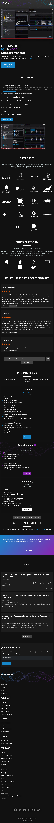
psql (2, 790)
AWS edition (4, 708)
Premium (3, 702)
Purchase (27, 437)
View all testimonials (12, 359)
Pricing (3, 688)
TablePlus (4, 799)
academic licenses (40, 529)
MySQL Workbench (7, 776)
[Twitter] (20, 810)
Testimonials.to (39, 359)
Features (3, 682)
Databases (4, 685)
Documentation (6, 723)
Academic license (6, 729)
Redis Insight (5, 793)
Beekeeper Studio (6, 758)
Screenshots (5, 693)
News (2, 690)
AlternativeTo (27, 362)
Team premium (5, 705)
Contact (3, 726)
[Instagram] (28, 810)
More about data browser (9, 91)
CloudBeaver (5, 761)
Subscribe (6, 664)
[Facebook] (15, 810)
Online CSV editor (6, 744)
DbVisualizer (5, 770)
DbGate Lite (4, 741)
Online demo (27, 550)
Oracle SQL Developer (8, 781)
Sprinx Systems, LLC (29, 818)
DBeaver (3, 767)
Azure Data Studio (6, 755)
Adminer (3, 752)
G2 (48, 359)
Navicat (3, 778)
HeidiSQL (3, 773)
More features (6, 119)
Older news (27, 636)
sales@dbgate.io (27, 820)
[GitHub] (33, 810)
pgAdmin (3, 784)
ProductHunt (26, 359)
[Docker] (38, 810)
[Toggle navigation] (50, 3)
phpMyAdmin (5, 787)
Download (7, 65)
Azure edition (5, 711)
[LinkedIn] (24, 810)
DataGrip (3, 764)
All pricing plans (20, 517)
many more (30, 59)
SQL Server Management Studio (11, 796)
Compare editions (33, 517)
